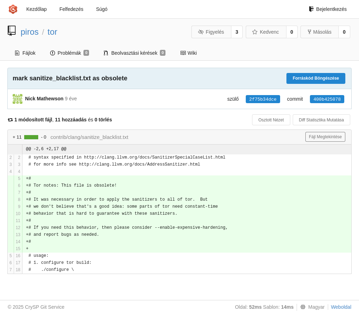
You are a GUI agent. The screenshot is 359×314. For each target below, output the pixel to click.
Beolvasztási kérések (134, 53)
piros (30, 31)
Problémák (69, 53)
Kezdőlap (36, 9)
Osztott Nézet (271, 120)
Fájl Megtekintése (325, 136)
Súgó (102, 9)
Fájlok (25, 53)
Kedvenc (265, 32)
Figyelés (211, 32)
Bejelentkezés (328, 9)
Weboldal (341, 307)
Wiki (188, 53)
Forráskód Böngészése (316, 78)
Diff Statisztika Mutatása (321, 120)
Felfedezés (71, 9)
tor (52, 31)
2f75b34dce (263, 99)
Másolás (319, 32)
